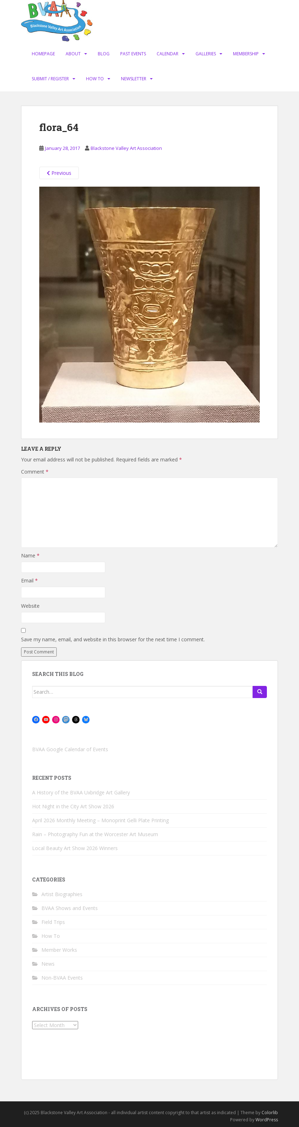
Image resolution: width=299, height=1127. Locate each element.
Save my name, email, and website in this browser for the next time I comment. (113, 639)
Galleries (206, 54)
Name (30, 555)
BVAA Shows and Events (69, 908)
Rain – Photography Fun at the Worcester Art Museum (95, 834)
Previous (59, 173)
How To (95, 79)
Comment (35, 471)
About (73, 54)
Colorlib (270, 1113)
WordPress (266, 1120)
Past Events (133, 54)
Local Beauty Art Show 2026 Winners (75, 848)
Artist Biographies (61, 894)
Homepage (43, 54)
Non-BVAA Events (62, 977)
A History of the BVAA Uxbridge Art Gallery (81, 792)
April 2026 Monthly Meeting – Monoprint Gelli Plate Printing (100, 820)
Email (29, 580)
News (48, 963)
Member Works (59, 949)
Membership (246, 54)
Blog (104, 54)
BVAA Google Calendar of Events (70, 749)
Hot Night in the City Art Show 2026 (73, 806)
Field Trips (53, 922)
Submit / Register (50, 79)
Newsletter (133, 79)
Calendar (167, 54)
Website (30, 605)
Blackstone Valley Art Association (126, 148)
